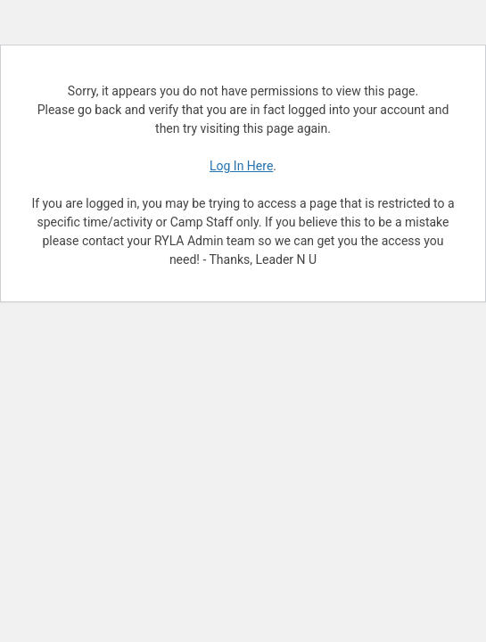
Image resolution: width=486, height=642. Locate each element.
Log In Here (241, 166)
